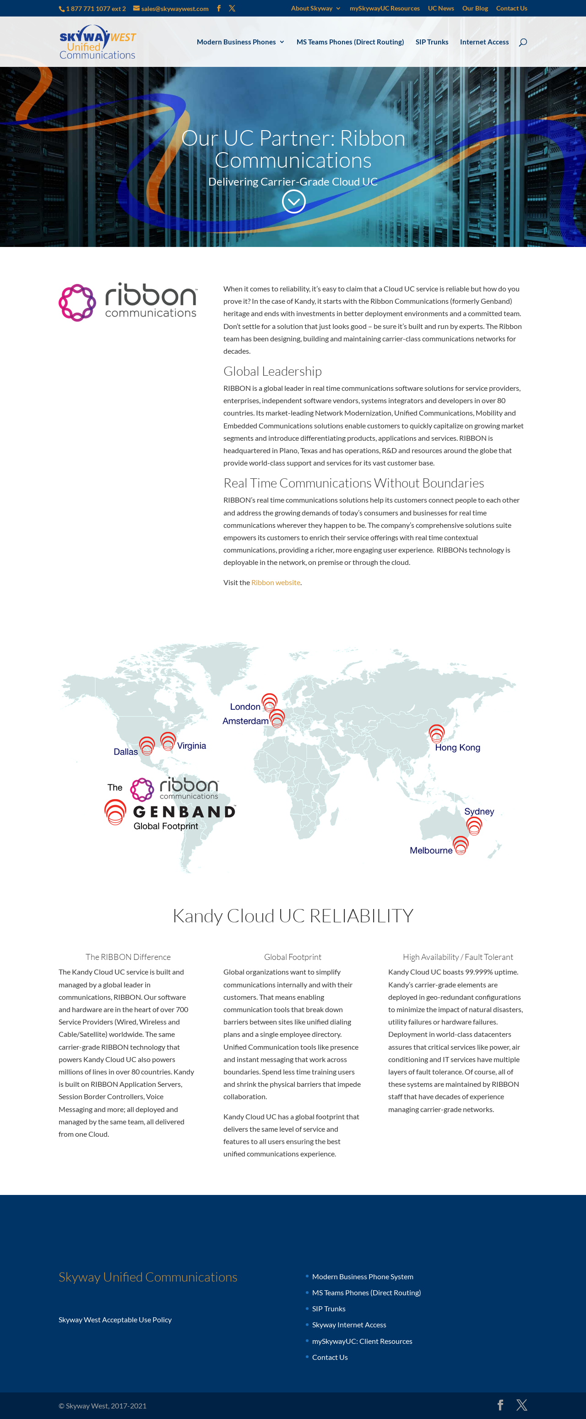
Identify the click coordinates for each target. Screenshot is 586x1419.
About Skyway (311, 8)
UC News (441, 8)
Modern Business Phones (236, 42)
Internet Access (484, 42)
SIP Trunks (432, 42)
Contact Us (511, 8)
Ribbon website (275, 582)
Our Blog (475, 8)
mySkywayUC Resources (385, 8)
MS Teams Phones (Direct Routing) (350, 42)
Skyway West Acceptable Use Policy (115, 1319)
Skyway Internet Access (349, 1324)
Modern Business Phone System (362, 1276)
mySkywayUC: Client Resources (362, 1341)
